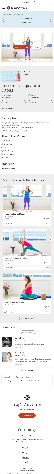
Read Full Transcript (8, 168)
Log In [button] (36, 47)
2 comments (34, 97)
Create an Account (20, 381)
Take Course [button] (27, 18)
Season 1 (27, 72)
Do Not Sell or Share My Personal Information (27, 442)
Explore (24, 439)
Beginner (7, 141)
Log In (10, 381)
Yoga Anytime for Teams (35, 439)
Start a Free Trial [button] (21, 47)
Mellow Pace (8, 144)
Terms (19, 439)
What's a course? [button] (27, 23)
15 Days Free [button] (27, 2)
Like (5, 102)
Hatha (5, 151)
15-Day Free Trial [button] (27, 415)
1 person (17, 341)
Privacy (13, 439)
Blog (29, 436)
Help (23, 436)
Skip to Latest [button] (28, 332)
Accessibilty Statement (27, 471)
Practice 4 (31, 127)
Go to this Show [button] (27, 318)
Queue (33, 102)
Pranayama (12, 151)
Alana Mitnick (5, 97)
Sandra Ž (35, 359)
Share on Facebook (7, 108)
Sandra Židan (19, 338)
